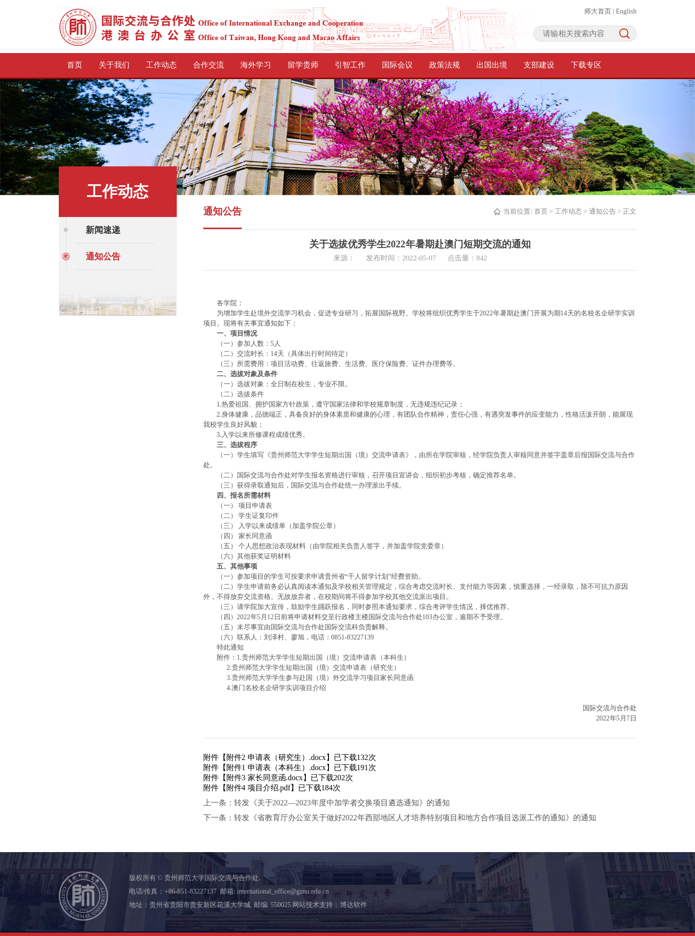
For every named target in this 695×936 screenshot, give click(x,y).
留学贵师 (303, 65)
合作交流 (208, 65)
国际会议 (397, 65)
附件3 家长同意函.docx (264, 777)
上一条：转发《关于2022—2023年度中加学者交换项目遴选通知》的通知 (326, 803)
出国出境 (491, 65)
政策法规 (444, 65)
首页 (74, 65)
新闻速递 (103, 230)
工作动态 (161, 65)
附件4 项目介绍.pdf (258, 788)
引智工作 (350, 65)
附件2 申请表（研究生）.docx (276, 757)
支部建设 (539, 65)
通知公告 (103, 256)
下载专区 (586, 65)
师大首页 (597, 11)
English (626, 11)
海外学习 (255, 65)
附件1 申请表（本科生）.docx (276, 767)
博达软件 (353, 905)
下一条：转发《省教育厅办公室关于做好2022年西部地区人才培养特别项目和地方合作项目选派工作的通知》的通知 (399, 818)
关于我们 (114, 65)
